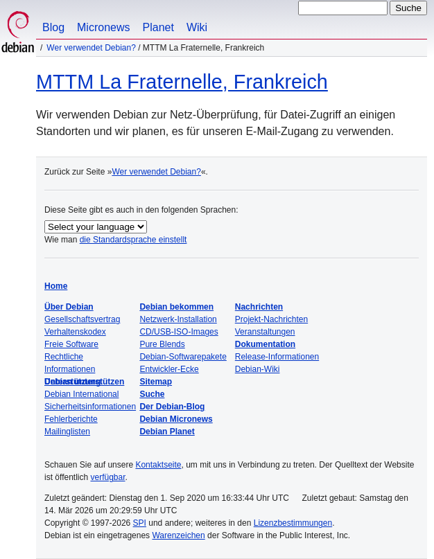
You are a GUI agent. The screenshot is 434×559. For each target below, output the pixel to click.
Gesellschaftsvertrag (82, 319)
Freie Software (71, 344)
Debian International (81, 394)
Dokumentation (265, 344)
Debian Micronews (175, 419)
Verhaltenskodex (75, 332)
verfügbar (107, 477)
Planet (158, 27)
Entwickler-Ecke (168, 369)
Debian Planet (166, 431)
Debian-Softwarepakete (182, 357)
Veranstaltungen (265, 332)
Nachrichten (259, 307)
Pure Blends (161, 344)
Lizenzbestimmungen (293, 523)
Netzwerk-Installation (177, 319)
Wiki (196, 27)
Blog (53, 27)
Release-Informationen (277, 357)
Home (55, 286)
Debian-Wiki (257, 369)
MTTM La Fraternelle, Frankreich (182, 82)
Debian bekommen (176, 307)
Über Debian (69, 307)
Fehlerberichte (71, 419)
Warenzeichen (178, 535)
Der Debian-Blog (172, 406)
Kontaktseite (158, 465)
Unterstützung (72, 382)
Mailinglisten (67, 431)
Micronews (103, 27)
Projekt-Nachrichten (271, 319)
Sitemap (155, 382)
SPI (139, 523)
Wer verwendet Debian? (91, 48)
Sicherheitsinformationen (90, 406)
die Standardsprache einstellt (133, 240)
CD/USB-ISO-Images (178, 332)
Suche (151, 394)
